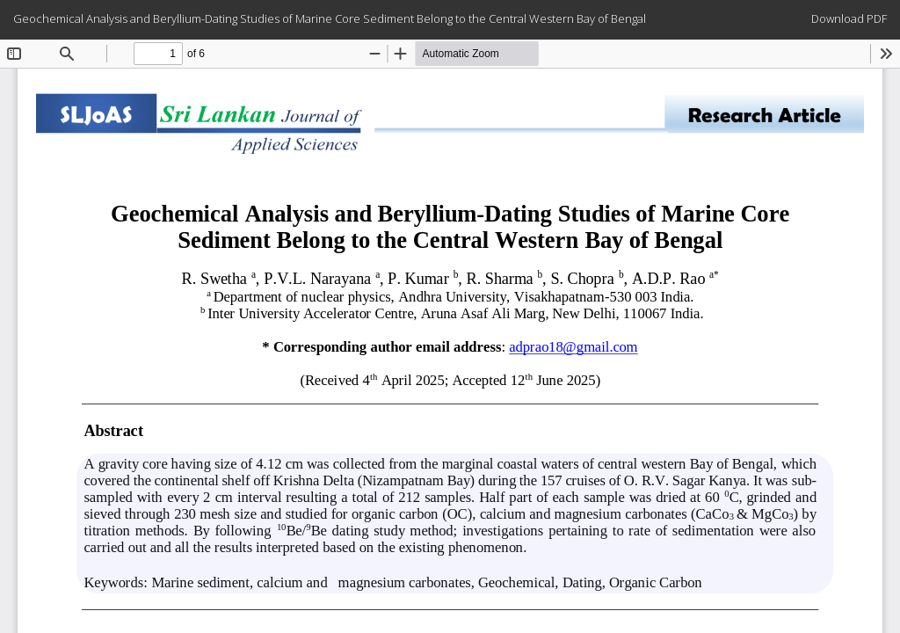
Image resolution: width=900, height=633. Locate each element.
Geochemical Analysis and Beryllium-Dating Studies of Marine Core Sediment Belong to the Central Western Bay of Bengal (329, 18)
